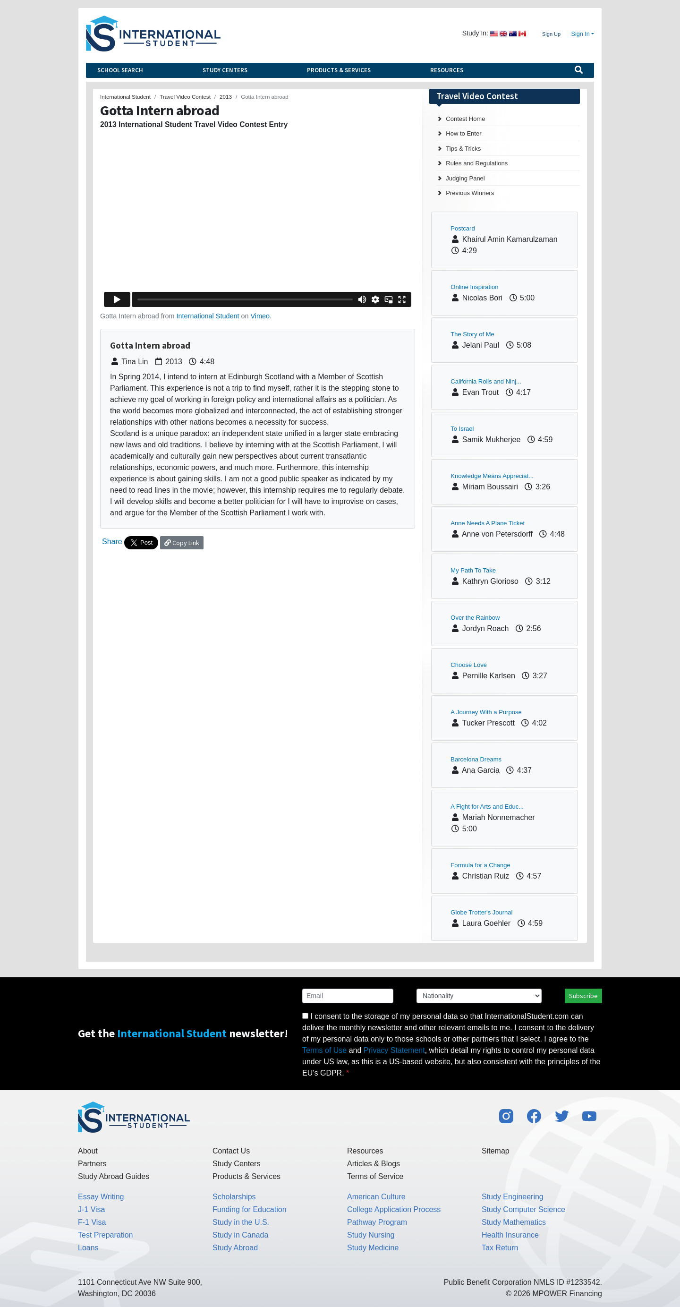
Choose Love (468, 664)
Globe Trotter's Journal (481, 912)
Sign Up (551, 34)
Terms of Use (324, 1050)
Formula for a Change (480, 865)
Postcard (462, 228)
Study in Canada (240, 1235)
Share (112, 542)
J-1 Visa (91, 1209)
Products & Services (339, 70)
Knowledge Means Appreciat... (492, 475)
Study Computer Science (523, 1209)
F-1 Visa (92, 1222)
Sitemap (496, 1151)
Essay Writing (101, 1197)
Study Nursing (371, 1235)
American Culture (376, 1197)
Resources (446, 70)
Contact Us (231, 1151)
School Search (120, 70)
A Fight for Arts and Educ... (487, 806)
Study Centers (225, 70)
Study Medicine (373, 1248)
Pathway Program (377, 1222)
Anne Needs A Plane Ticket (487, 523)
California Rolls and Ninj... (485, 381)
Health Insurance (510, 1235)
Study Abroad (235, 1248)
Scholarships (234, 1197)
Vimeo (260, 316)
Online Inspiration (474, 286)
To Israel (462, 428)
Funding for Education (249, 1209)
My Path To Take (473, 570)
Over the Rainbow (475, 617)
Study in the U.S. (240, 1222)
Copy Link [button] (181, 542)
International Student (208, 316)
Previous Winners (470, 192)
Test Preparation (105, 1235)
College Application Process (394, 1209)
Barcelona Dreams (476, 759)
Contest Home (465, 118)
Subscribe (583, 995)
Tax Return (500, 1248)
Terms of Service (375, 1176)
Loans (88, 1248)
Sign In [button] (580, 34)
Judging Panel (465, 178)
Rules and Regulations (477, 163)
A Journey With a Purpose (485, 712)
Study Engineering (513, 1197)
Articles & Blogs (373, 1164)
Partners (92, 1164)
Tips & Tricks (463, 148)
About (88, 1151)
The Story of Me (472, 334)
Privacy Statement (394, 1050)
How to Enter (463, 133)
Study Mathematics (514, 1222)
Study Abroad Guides (113, 1176)
